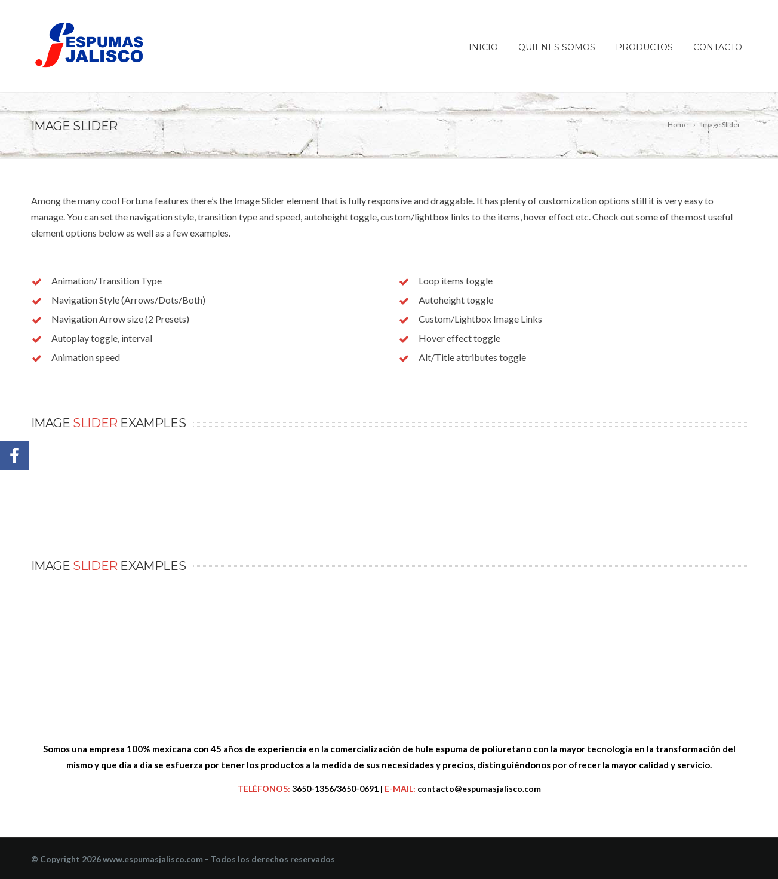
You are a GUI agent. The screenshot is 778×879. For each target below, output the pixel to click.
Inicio (483, 47)
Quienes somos (556, 47)
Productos (644, 47)
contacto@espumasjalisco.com (479, 788)
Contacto (717, 47)
